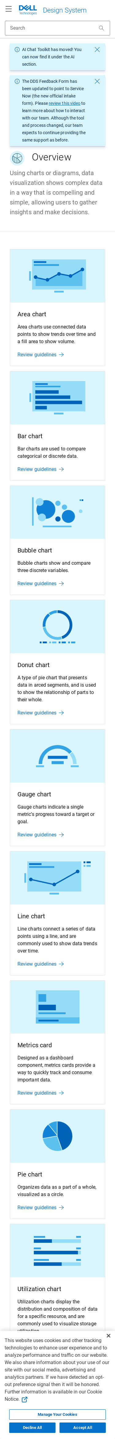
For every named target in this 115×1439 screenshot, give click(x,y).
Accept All (82, 1427)
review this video (64, 103)
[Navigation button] (8, 9)
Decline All (32, 1427)
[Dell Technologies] (53, 9)
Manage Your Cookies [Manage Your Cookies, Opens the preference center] (57, 1414)
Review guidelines (40, 355)
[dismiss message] (97, 49)
